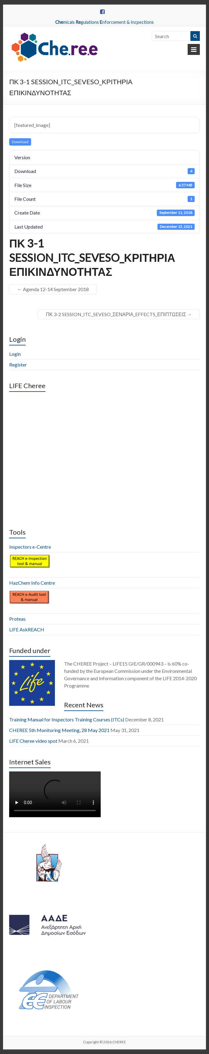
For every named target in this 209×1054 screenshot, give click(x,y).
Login (15, 354)
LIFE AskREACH (26, 629)
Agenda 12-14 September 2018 (53, 289)
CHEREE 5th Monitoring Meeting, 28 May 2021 (59, 730)
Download (20, 141)
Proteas (17, 619)
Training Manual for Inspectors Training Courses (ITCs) (66, 719)
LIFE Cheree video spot (33, 741)
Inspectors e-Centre (30, 547)
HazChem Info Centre (32, 583)
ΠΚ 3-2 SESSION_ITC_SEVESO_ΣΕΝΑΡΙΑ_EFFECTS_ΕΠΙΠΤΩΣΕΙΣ (119, 314)
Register (18, 364)
